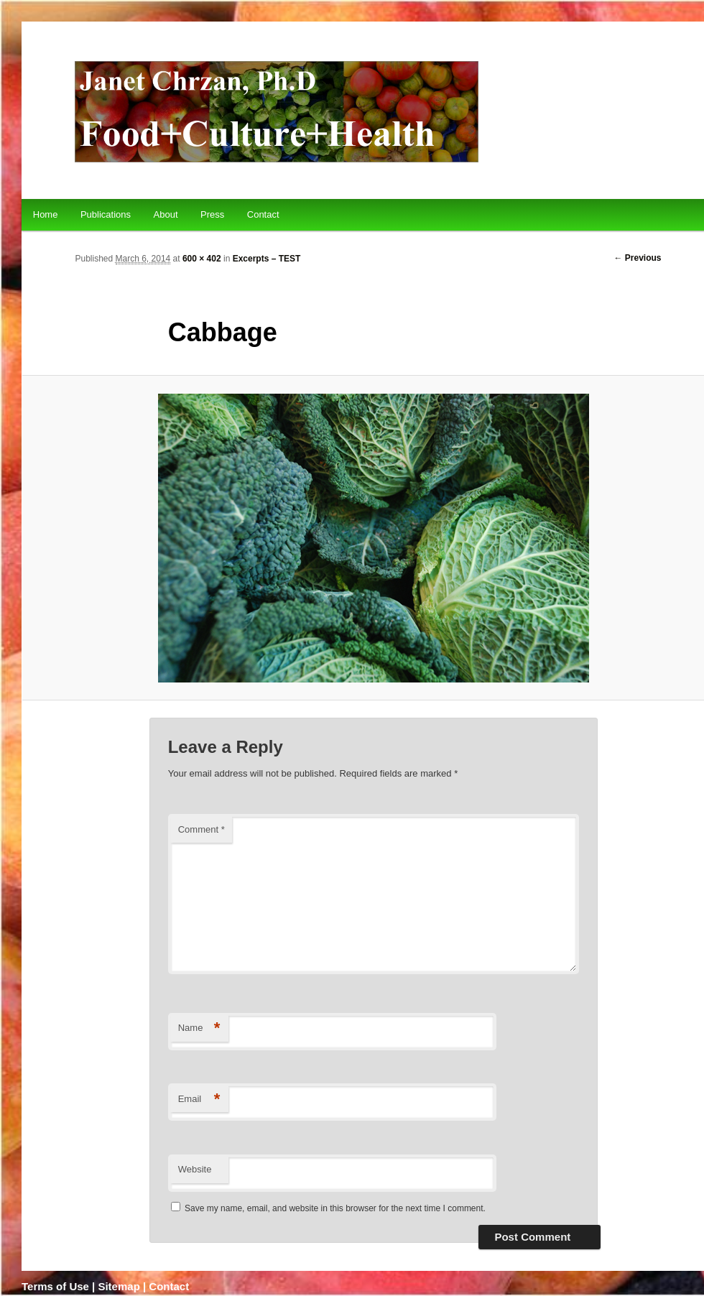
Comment (201, 829)
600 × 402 (201, 259)
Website (195, 1169)
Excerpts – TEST (267, 259)
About (166, 214)
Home (45, 214)
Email (199, 1099)
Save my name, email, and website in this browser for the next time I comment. (335, 1208)
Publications (105, 214)
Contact (263, 214)
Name (199, 1028)
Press (212, 214)
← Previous (638, 258)
